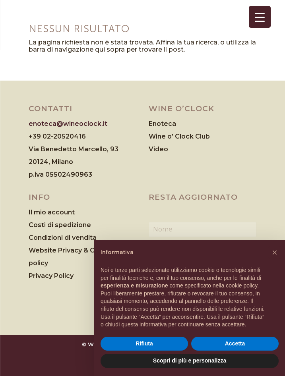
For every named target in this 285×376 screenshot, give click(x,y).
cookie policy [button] (241, 285)
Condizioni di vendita (63, 237)
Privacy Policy (51, 276)
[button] (274, 252)
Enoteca (162, 123)
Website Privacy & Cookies (73, 250)
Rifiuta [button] (144, 343)
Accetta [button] (235, 343)
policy (38, 263)
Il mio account (52, 212)
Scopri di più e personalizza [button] (189, 360)
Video (158, 149)
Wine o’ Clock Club (179, 136)
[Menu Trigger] (260, 17)
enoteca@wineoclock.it (68, 123)
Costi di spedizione (60, 225)
